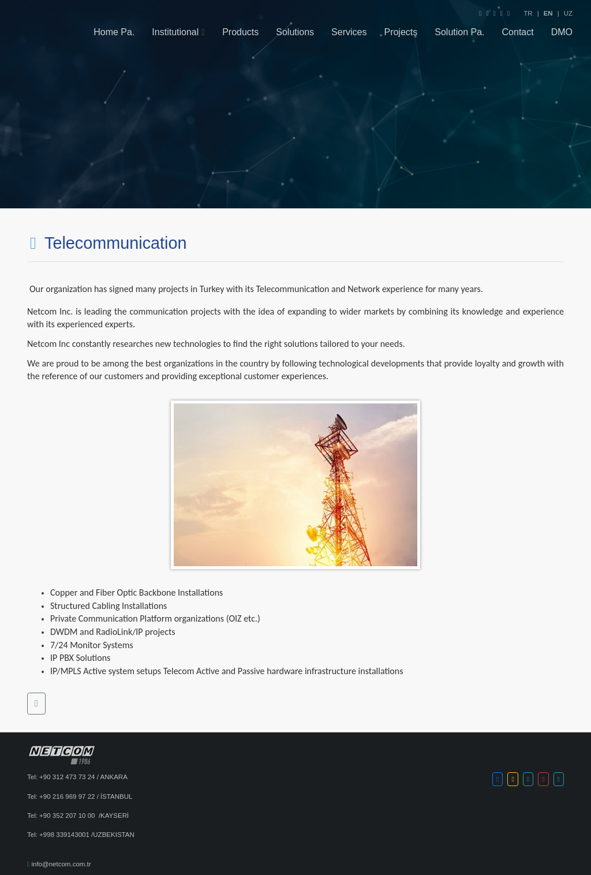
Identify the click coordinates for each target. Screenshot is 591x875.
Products (240, 33)
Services (348, 33)
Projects (400, 33)
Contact (518, 33)
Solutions (295, 33)
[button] (36, 704)
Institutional (175, 33)
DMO (562, 33)
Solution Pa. (459, 33)
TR (527, 13)
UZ (568, 13)
